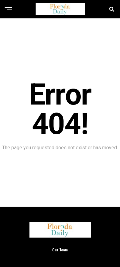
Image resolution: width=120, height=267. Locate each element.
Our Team (60, 249)
